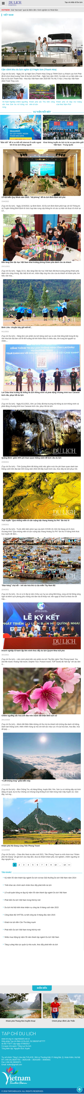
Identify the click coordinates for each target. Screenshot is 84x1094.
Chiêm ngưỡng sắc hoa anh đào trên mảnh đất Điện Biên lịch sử (29, 716)
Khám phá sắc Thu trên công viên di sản (42, 103)
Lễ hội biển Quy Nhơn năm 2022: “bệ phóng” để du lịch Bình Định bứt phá (33, 198)
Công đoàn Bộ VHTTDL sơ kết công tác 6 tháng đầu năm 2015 (30, 915)
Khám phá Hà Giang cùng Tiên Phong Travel (21, 846)
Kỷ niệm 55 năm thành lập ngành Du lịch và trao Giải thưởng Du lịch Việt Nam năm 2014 (40, 878)
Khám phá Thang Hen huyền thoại (20, 1021)
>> (69, 865)
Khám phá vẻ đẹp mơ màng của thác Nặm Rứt (69, 103)
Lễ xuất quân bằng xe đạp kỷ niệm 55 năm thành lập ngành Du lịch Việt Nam (36, 893)
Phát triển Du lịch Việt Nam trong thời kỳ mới (22, 900)
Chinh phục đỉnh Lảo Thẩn (63, 1021)
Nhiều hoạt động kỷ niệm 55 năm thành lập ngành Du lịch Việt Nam (32, 937)
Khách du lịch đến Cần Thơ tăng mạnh (20, 923)
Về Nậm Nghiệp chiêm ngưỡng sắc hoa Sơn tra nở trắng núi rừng (15, 104)
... (60, 865)
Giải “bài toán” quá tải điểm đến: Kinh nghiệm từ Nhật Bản (34, 10)
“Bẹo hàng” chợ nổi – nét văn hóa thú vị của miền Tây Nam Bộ (28, 586)
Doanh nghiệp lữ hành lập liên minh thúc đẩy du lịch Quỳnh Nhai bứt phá (33, 651)
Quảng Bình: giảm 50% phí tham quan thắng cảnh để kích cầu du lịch (31, 458)
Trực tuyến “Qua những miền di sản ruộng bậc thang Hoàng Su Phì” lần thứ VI (35, 521)
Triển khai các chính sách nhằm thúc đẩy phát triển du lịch (28, 885)
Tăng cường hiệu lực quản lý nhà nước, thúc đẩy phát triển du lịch (31, 945)
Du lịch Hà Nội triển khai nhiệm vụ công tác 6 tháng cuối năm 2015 (32, 908)
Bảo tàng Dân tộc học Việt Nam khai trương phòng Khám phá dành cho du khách (36, 263)
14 (65, 865)
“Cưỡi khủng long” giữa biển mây (16, 781)
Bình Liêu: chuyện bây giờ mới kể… (17, 328)
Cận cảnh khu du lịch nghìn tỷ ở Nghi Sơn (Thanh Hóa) (29, 69)
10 (55, 865)
